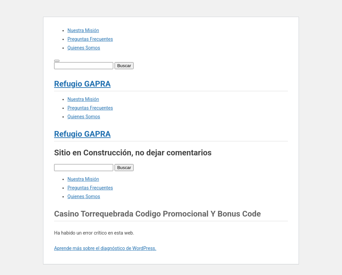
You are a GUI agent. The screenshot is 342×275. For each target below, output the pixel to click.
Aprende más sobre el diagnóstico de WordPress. (105, 248)
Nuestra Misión (83, 30)
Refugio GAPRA (82, 84)
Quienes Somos (83, 47)
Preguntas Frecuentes (90, 39)
